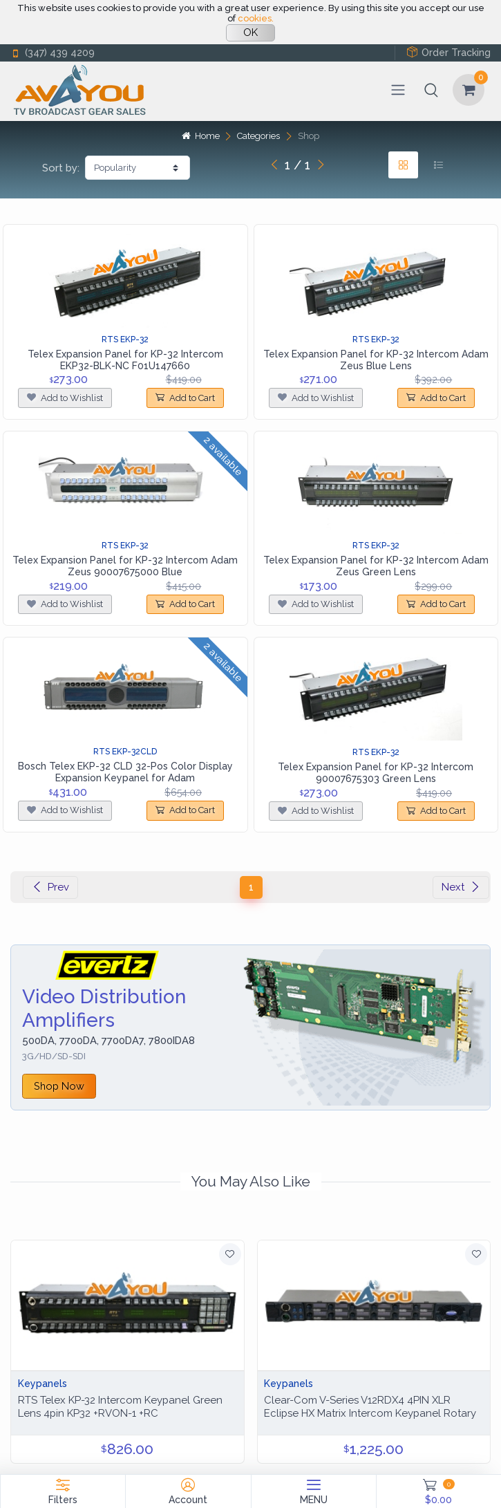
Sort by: (60, 168)
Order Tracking (448, 52)
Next (461, 887)
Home (200, 136)
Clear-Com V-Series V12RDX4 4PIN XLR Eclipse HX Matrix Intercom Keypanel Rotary (370, 1406)
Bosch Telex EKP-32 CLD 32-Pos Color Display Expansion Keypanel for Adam (125, 772)
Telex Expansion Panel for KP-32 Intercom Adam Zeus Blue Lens (376, 359)
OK (250, 32)
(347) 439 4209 (52, 53)
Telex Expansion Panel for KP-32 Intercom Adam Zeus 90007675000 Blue (125, 566)
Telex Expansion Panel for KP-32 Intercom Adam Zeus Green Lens (376, 566)
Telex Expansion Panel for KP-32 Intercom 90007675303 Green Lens (375, 772)
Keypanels (42, 1383)
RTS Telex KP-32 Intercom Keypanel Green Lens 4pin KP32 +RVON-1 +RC (120, 1406)
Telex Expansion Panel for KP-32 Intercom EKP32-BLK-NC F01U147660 (125, 359)
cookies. (256, 18)
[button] (431, 90)
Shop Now (59, 1086)
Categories (258, 136)
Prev (50, 887)
